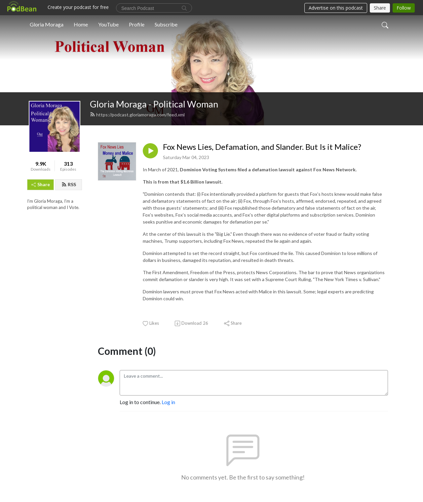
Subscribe (166, 24)
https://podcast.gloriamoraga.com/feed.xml (137, 114)
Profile (136, 24)
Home (81, 24)
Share (40, 184)
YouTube (108, 24)
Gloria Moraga (46, 24)
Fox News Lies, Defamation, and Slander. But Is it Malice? (262, 146)
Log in (168, 402)
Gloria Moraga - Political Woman (154, 104)
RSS (68, 184)
